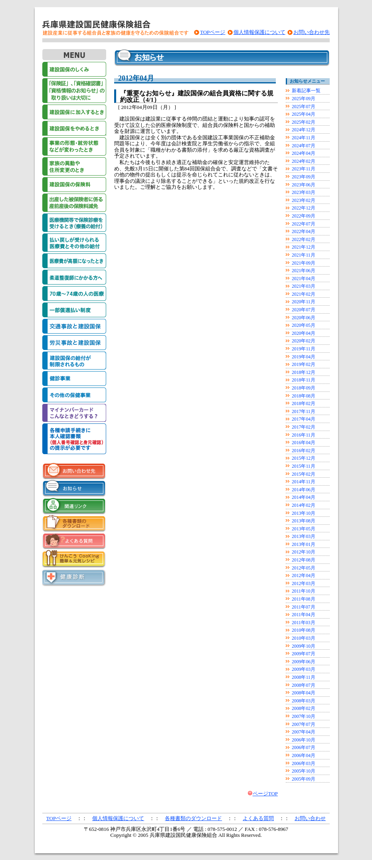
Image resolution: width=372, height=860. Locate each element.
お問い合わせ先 (311, 32)
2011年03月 (303, 622)
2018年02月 (303, 403)
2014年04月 (303, 497)
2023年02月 (303, 200)
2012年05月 (303, 568)
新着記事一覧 (306, 90)
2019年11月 (303, 349)
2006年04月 (303, 755)
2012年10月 (303, 552)
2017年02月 (303, 427)
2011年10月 (303, 591)
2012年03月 (303, 583)
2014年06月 (303, 489)
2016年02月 (303, 450)
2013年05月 (303, 529)
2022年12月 (303, 208)
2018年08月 (303, 396)
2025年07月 (303, 106)
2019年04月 (303, 357)
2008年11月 (303, 677)
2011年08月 (303, 599)
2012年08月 (303, 560)
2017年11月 (303, 411)
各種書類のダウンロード (193, 818)
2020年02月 (303, 341)
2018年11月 (303, 380)
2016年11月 (303, 435)
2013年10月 (303, 513)
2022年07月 (303, 224)
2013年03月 (303, 536)
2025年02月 (303, 122)
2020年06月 (303, 317)
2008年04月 (303, 693)
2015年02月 (303, 474)
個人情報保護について (259, 32)
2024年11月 (303, 137)
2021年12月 (303, 247)
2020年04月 (303, 333)
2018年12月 (303, 372)
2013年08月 (303, 521)
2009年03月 (303, 669)
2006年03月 (303, 763)
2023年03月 (303, 192)
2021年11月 (303, 255)
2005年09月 (303, 779)
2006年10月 (303, 740)
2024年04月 (303, 153)
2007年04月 (303, 732)
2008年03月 (303, 701)
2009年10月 (303, 646)
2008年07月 (303, 685)
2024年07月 (303, 145)
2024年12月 (303, 129)
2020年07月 (303, 309)
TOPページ (212, 32)
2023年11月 (303, 169)
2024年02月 (303, 161)
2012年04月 (303, 575)
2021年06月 (303, 270)
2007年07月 (303, 724)
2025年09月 (303, 98)
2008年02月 (303, 708)
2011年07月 (303, 607)
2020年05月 (303, 325)
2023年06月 (303, 185)
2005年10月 (303, 771)
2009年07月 (303, 653)
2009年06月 (303, 661)
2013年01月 (303, 544)
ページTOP (265, 794)
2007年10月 (303, 716)
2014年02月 (303, 505)
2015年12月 (303, 458)
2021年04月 (303, 278)
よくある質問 (258, 818)
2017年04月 (303, 419)
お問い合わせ (310, 818)
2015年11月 (303, 466)
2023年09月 (303, 177)
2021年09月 (303, 263)
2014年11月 (303, 481)
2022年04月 (303, 231)
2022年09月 (303, 216)
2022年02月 (303, 239)
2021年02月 (303, 294)
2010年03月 (303, 638)
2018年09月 (303, 388)
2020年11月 (303, 301)
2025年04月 (303, 114)
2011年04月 (303, 614)
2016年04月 (303, 442)
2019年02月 (303, 364)
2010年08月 (303, 630)
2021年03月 (303, 286)
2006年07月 (303, 747)
